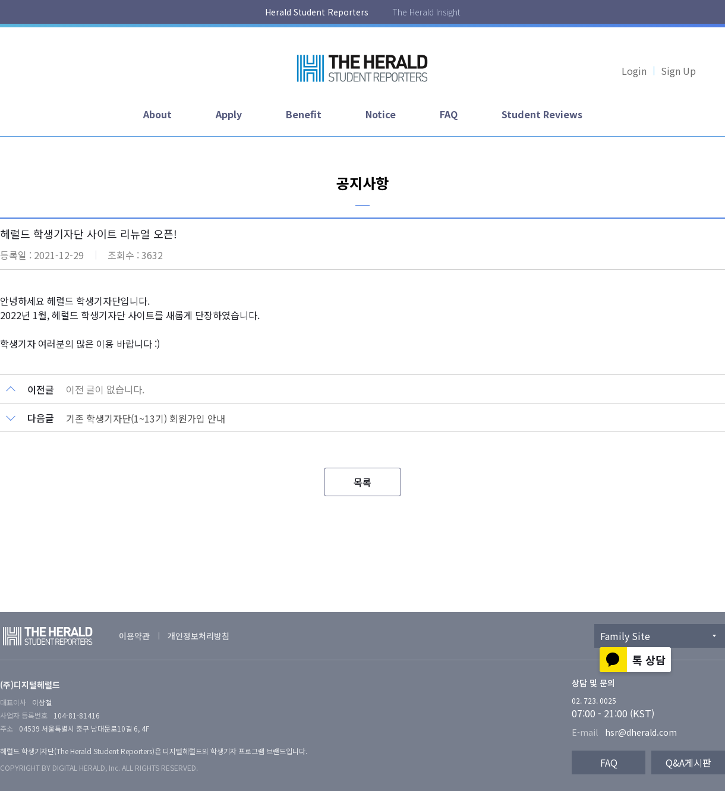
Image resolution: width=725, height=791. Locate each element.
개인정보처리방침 (198, 636)
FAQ (449, 114)
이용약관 (134, 636)
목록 (362, 482)
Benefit (303, 114)
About (157, 114)
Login (634, 71)
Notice (380, 114)
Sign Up (678, 71)
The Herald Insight (426, 12)
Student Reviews (542, 114)
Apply (229, 114)
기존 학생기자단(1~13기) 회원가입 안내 (145, 418)
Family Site (625, 636)
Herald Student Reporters (316, 12)
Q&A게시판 (688, 762)
